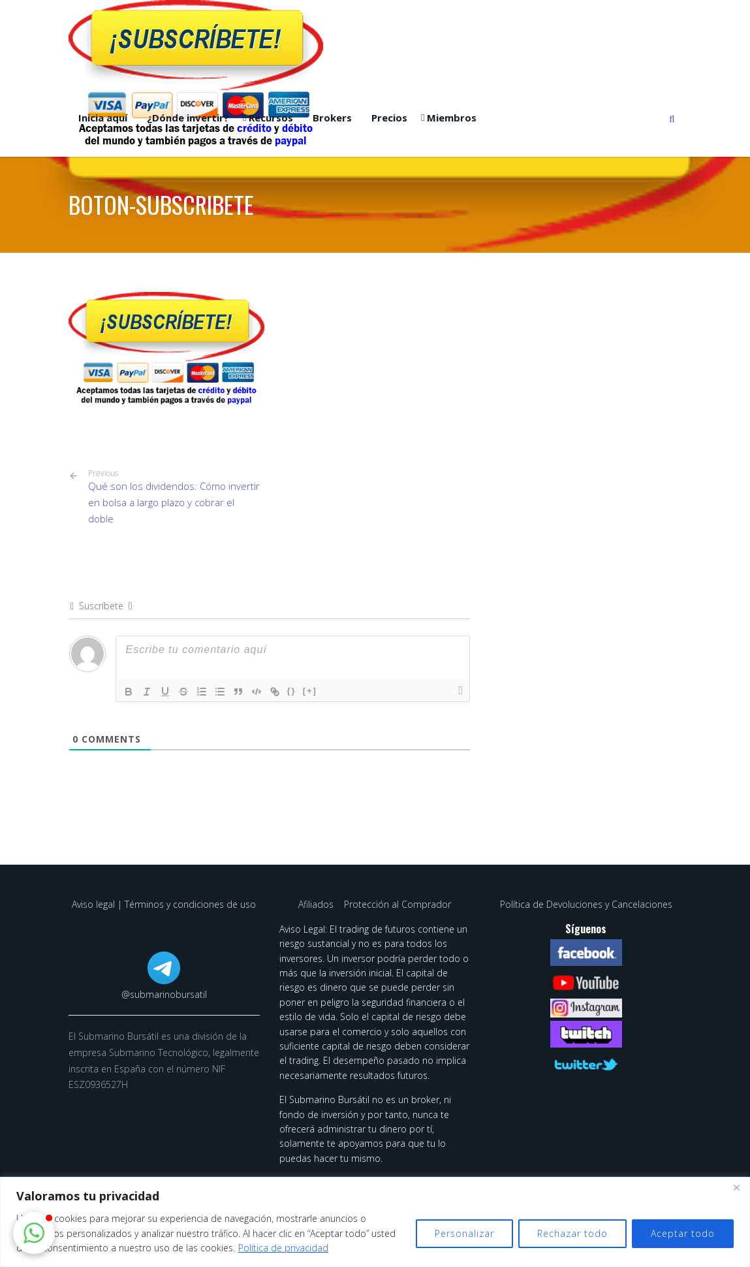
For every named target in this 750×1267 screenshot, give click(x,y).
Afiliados (317, 904)
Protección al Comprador (397, 904)
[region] (375, 1222)
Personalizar (464, 1233)
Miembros (452, 117)
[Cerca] (736, 1188)
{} (291, 691)
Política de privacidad (283, 1248)
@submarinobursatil (164, 994)
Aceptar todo (683, 1233)
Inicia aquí (102, 117)
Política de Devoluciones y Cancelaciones (586, 904)
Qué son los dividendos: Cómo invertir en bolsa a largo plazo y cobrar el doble (174, 496)
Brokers (332, 117)
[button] (34, 1233)
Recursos (271, 117)
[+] (310, 691)
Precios (389, 117)
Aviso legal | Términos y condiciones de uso (164, 904)
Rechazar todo (572, 1233)
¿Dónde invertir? (188, 117)
